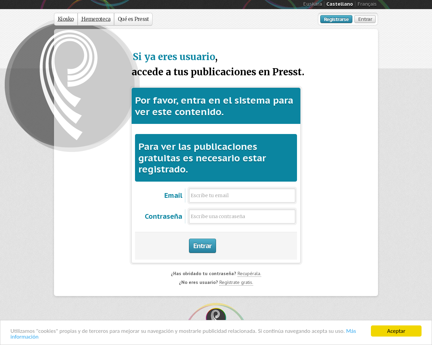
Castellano (339, 4)
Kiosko (66, 19)
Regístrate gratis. (236, 282)
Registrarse (336, 19)
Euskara (312, 4)
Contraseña (163, 216)
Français (367, 4)
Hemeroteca (96, 19)
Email (173, 195)
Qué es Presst (133, 19)
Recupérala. (249, 273)
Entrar (365, 19)
